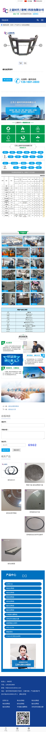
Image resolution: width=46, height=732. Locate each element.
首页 (11, 25)
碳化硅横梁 (11, 563)
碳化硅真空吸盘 (11, 513)
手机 (6, 729)
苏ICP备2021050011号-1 (9, 694)
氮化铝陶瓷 (10, 610)
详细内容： (5, 429)
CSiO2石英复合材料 (13, 636)
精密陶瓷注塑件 (11, 623)
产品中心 (18, 25)
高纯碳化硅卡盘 (35, 512)
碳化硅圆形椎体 (13, 406)
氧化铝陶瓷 (10, 592)
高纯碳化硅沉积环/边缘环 (34, 534)
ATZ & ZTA (10, 627)
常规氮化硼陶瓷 (11, 614)
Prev (5, 45)
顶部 (28, 729)
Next (40, 45)
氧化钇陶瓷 (10, 588)
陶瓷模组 (9, 632)
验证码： (4, 441)
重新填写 (17, 450)
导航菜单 (5, 20)
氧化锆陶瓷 (10, 597)
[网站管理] (22, 694)
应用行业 (9, 584)
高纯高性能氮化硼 (12, 619)
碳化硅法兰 (11, 480)
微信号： (4, 422)
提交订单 (6, 450)
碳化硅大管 (12, 409)
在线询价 (7, 80)
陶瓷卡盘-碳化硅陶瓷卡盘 (34, 485)
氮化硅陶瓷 (10, 606)
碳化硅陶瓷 (26, 25)
